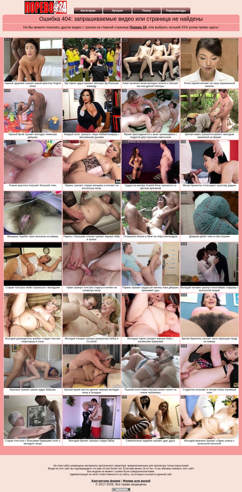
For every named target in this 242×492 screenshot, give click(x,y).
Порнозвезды (176, 10)
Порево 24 (138, 27)
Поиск (146, 10)
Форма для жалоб (136, 480)
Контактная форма (105, 480)
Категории (88, 10)
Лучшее (117, 10)
